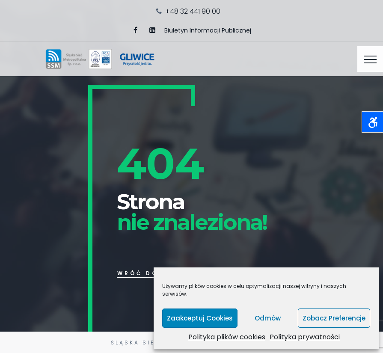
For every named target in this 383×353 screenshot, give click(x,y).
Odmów (268, 318)
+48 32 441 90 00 (192, 11)
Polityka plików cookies (226, 337)
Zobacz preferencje (334, 318)
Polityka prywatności (305, 337)
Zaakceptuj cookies (200, 318)
